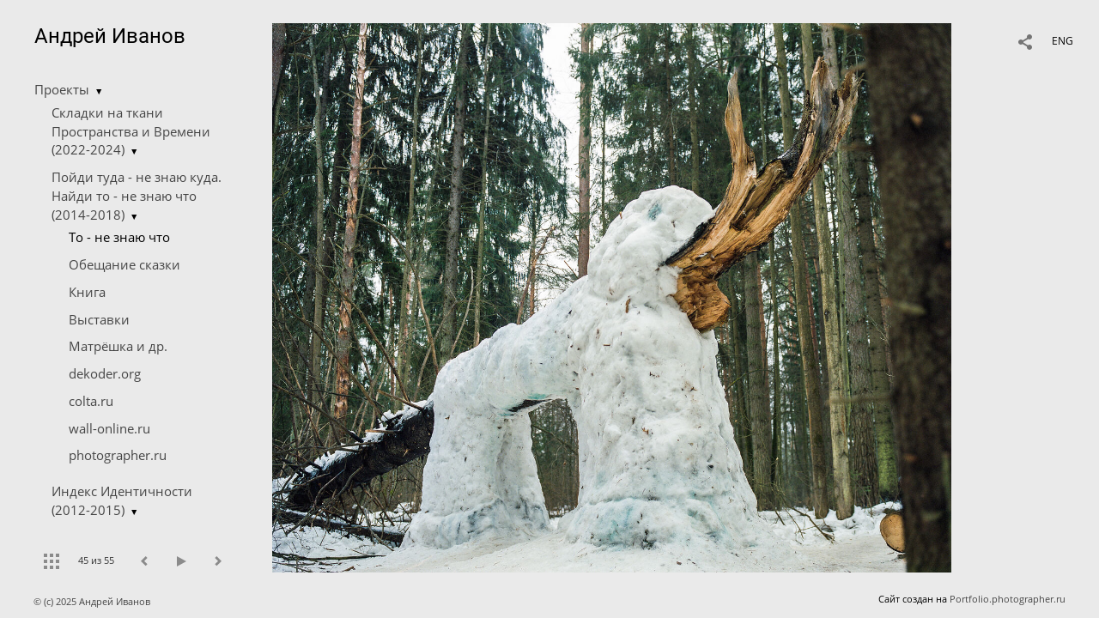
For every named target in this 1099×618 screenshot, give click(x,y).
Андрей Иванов (109, 36)
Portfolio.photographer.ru (1008, 598)
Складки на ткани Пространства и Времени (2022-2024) (131, 131)
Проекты (61, 89)
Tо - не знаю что (119, 236)
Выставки (99, 319)
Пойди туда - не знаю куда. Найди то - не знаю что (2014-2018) (137, 195)
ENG (1062, 40)
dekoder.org (105, 373)
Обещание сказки (124, 264)
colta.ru (91, 400)
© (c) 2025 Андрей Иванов (93, 601)
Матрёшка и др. (118, 345)
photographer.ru (118, 455)
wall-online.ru (109, 428)
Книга (87, 291)
